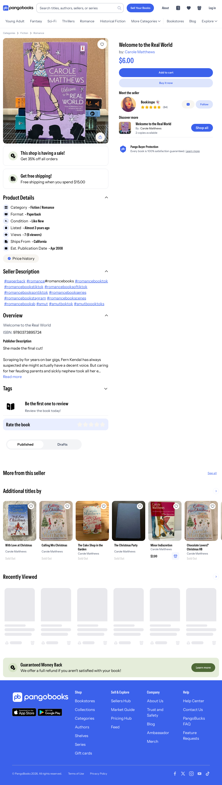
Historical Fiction (113, 21)
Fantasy (36, 21)
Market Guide (123, 709)
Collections (85, 709)
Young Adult (14, 21)
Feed (115, 727)
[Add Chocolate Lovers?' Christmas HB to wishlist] (213, 506)
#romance (35, 281)
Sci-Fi (51, 21)
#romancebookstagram (25, 298)
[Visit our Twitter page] (183, 773)
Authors (82, 727)
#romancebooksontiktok (26, 292)
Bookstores (175, 21)
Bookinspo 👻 (150, 102)
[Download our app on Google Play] (50, 712)
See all (212, 473)
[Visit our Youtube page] (199, 773)
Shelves (81, 735)
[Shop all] (202, 128)
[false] (188, 104)
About (165, 8)
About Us (155, 701)
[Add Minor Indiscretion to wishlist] (176, 506)
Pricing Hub (121, 718)
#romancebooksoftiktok (65, 286)
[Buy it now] (166, 83)
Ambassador (158, 732)
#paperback (15, 281)
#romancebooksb (19, 304)
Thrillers (68, 21)
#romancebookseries (67, 292)
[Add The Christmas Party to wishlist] (140, 506)
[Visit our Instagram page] (191, 773)
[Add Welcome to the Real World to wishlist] (102, 44)
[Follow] (204, 104)
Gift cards (83, 753)
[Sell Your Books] (140, 8)
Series (80, 744)
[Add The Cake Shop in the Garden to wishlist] (104, 506)
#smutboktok (61, 304)
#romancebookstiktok (23, 286)
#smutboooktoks (89, 304)
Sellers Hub (121, 701)
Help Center (193, 701)
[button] (55, 198)
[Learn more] (203, 667)
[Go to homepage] (18, 8)
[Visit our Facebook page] (175, 773)
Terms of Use (76, 773)
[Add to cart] (166, 72)
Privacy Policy (98, 773)
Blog (192, 21)
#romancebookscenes (66, 298)
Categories (9, 33)
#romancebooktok (91, 281)
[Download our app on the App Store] (24, 712)
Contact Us (193, 709)
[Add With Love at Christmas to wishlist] (31, 506)
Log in (212, 8)
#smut (42, 304)
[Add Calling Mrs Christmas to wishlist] (67, 506)
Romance (87, 21)
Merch (152, 741)
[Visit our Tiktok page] (207, 773)
